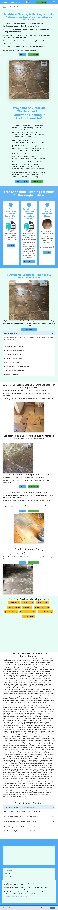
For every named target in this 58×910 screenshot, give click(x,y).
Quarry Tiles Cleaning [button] (11, 612)
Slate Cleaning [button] (27, 607)
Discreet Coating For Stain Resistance (14, 350)
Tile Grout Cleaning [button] (28, 616)
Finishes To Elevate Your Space (12, 374)
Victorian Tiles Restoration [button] (27, 612)
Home (4, 7)
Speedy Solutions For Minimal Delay (14, 370)
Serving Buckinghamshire (11, 2)
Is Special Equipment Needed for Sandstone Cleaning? (19, 827)
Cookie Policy (14, 896)
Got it (53, 907)
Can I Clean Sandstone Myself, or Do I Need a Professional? (21, 816)
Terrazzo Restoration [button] (14, 607)
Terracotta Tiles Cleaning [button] (42, 607)
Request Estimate (29, 262)
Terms (20, 896)
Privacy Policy (7, 896)
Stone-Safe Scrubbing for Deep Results (15, 346)
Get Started (11, 245)
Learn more (46, 907)
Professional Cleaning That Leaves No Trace (16, 366)
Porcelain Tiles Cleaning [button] (45, 612)
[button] (41, 2)
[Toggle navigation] (54, 2)
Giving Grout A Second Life (11, 362)
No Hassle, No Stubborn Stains (13, 358)
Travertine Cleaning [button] (27, 602)
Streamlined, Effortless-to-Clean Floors (15, 354)
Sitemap (25, 896)
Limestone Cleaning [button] (42, 602)
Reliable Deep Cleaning (10, 333)
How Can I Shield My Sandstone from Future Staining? (19, 831)
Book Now (47, 252)
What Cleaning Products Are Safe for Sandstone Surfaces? (20, 822)
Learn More (29, 329)
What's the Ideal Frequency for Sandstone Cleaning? (19, 807)
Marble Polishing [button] (14, 602)
